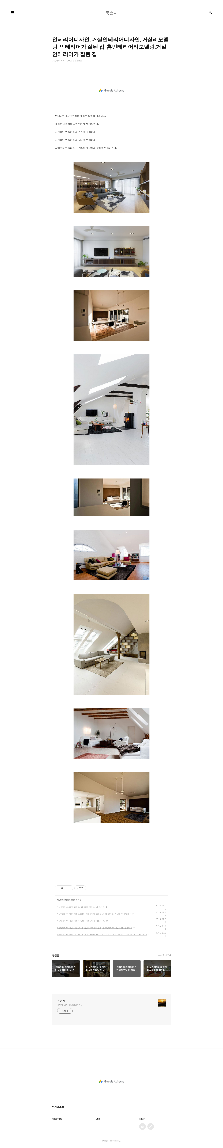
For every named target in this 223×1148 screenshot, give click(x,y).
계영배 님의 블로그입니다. (69, 1004)
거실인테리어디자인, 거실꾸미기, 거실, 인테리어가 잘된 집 (81, 907)
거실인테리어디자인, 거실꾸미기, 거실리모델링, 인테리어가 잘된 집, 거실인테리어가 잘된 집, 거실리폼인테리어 (102, 934)
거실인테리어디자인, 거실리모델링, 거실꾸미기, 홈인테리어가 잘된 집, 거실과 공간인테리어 (94, 914)
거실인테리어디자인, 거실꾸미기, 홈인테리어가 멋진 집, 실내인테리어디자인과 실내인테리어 (94, 927)
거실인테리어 (62, 900)
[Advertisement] (111, 90)
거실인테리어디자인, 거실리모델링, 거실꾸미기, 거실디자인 (81, 920)
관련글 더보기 (164, 955)
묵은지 (61, 1001)
